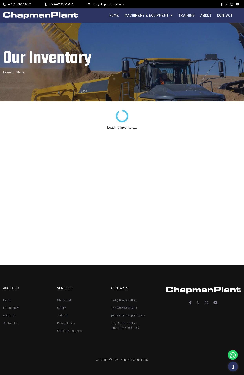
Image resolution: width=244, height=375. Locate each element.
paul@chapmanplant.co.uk (108, 4)
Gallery (61, 307)
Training (186, 15)
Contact (225, 15)
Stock (20, 72)
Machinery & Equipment (148, 15)
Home (114, 15)
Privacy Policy (66, 323)
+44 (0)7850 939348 (61, 4)
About (205, 15)
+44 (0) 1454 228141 (19, 4)
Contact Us (10, 323)
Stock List (64, 300)
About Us (9, 315)
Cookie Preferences (70, 330)
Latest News (11, 307)
